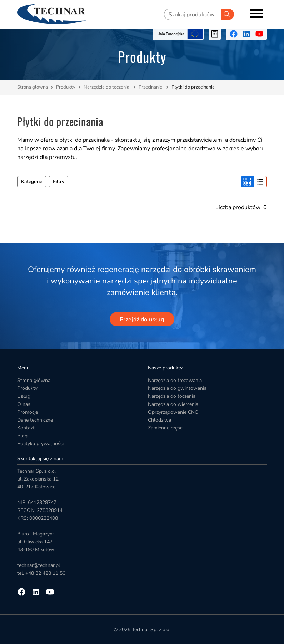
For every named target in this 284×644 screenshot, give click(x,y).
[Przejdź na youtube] (259, 34)
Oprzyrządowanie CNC (173, 412)
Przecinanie (151, 87)
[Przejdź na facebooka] (233, 34)
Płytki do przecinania (193, 87)
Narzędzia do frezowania (175, 380)
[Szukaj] (227, 14)
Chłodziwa (159, 420)
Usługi (24, 396)
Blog (22, 435)
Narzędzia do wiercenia (173, 404)
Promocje (27, 412)
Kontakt (26, 427)
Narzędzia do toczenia (107, 87)
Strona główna (32, 87)
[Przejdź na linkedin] (246, 34)
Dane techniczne (35, 420)
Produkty (65, 87)
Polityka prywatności (40, 443)
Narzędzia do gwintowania (177, 388)
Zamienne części (165, 427)
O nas (23, 404)
